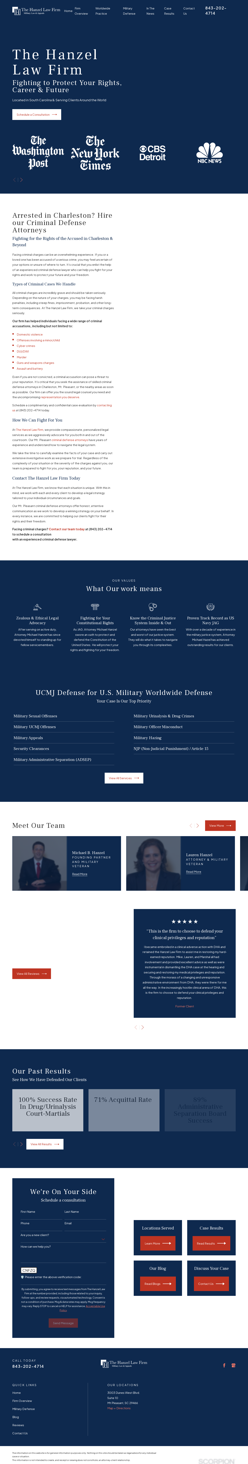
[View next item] (21, 180)
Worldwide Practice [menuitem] (102, 10)
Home (16, 1392)
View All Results (45, 1144)
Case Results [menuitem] (169, 10)
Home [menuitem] (68, 11)
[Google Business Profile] (233, 1365)
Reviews (18, 1425)
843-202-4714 (28, 1366)
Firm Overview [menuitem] (81, 10)
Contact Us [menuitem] (189, 10)
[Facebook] (224, 1365)
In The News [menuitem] (150, 10)
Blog (15, 1417)
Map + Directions (119, 1408)
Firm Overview (22, 1400)
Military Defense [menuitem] (129, 10)
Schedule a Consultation (37, 114)
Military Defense (23, 1409)
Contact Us (20, 1433)
